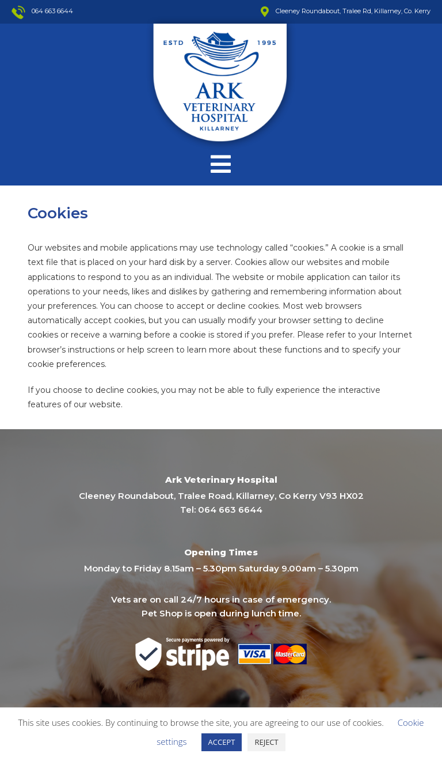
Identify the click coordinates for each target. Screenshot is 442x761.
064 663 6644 (230, 509)
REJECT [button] (266, 742)
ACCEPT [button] (221, 742)
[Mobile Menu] (221, 164)
